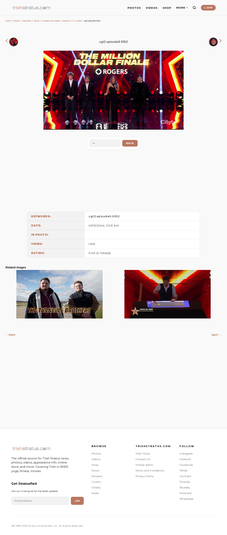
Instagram (186, 453)
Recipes (97, 476)
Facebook (186, 464)
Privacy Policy (144, 476)
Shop (95, 464)
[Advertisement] (113, 179)
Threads (184, 481)
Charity (96, 487)
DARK (208, 7)
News (95, 470)
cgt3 (92, 216)
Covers (96, 481)
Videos (96, 459)
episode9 (104, 216)
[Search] (194, 7)
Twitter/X (185, 459)
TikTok (183, 470)
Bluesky (184, 487)
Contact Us (142, 459)
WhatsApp (186, 498)
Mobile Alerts (144, 464)
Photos (16, 21)
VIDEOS (152, 7)
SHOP (167, 7)
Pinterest (185, 493)
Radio (95, 493)
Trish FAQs (142, 453)
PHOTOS (134, 7)
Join (77, 501)
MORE (182, 7)
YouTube (185, 476)
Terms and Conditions (149, 470)
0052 (116, 216)
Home (8, 21)
